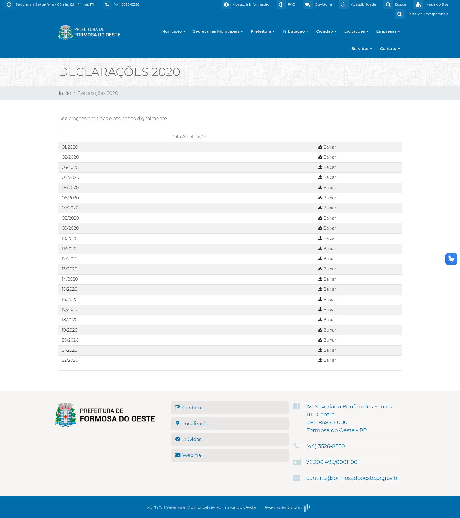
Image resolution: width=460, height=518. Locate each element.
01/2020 (70, 147)
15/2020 (69, 289)
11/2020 (69, 248)
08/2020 (70, 218)
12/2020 (69, 258)
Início (65, 93)
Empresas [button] (388, 31)
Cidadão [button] (326, 31)
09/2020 (70, 228)
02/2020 (70, 157)
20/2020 (70, 340)
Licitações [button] (356, 31)
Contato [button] (390, 48)
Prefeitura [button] (263, 31)
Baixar (327, 147)
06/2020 (70, 198)
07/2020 (70, 208)
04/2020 (70, 177)
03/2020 (70, 167)
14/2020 (70, 279)
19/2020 (69, 330)
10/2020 (70, 238)
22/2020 (70, 360)
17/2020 (69, 309)
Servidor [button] (361, 48)
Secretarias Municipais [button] (218, 31)
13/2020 (69, 269)
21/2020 (69, 350)
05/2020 (70, 187)
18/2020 (70, 319)
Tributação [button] (295, 31)
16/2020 (70, 299)
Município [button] (173, 31)
